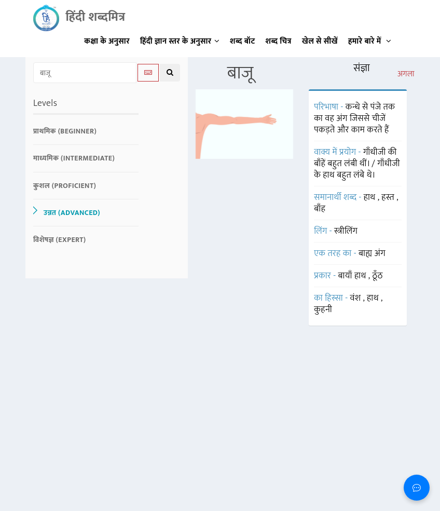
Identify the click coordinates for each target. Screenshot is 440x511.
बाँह (319, 208)
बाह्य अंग (372, 253)
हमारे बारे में (369, 41)
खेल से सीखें (320, 41)
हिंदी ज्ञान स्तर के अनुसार (179, 41)
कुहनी (323, 309)
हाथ (371, 197)
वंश (356, 298)
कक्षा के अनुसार (107, 41)
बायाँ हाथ (353, 275)
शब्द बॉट (242, 41)
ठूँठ (378, 275)
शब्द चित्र (279, 41)
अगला (406, 74)
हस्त (388, 197)
